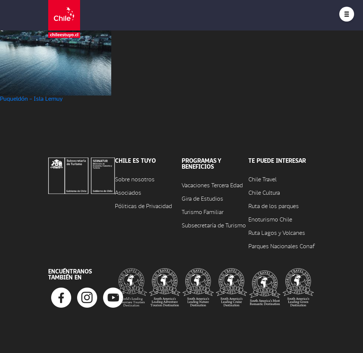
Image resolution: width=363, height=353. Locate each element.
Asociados (128, 192)
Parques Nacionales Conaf (281, 246)
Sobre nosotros (135, 179)
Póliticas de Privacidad (143, 206)
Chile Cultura (264, 192)
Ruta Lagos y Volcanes (276, 232)
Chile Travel (262, 179)
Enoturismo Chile (270, 219)
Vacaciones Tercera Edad (212, 185)
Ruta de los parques (273, 206)
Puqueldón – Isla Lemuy (31, 98)
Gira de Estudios (202, 198)
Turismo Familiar (203, 212)
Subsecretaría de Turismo (214, 225)
